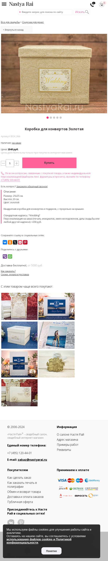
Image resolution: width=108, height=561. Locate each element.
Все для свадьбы (10, 22)
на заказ (16, 142)
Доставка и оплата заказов (25, 497)
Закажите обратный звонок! (32, 186)
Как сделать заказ (19, 478)
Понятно (51, 551)
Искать (80, 12)
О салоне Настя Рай (70, 434)
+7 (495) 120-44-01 (10, 180)
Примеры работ (67, 445)
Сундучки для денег (33, 22)
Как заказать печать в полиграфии (22, 485)
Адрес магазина (67, 440)
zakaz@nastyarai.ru (32, 460)
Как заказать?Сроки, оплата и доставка (15, 272)
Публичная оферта (20, 502)
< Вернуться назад (13, 29)
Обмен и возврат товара (24, 492)
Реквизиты (64, 450)
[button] (47, 118)
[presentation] (8, 78)
